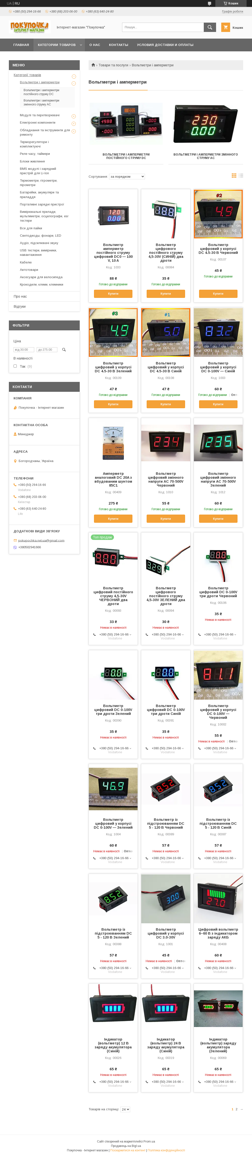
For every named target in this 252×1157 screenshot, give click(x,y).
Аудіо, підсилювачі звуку (39, 243)
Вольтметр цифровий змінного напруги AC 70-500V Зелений (218, 479)
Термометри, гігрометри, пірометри (38, 183)
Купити (113, 293)
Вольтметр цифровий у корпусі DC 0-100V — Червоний (218, 712)
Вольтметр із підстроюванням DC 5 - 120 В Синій (218, 823)
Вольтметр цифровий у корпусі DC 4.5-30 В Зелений (113, 367)
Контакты (118, 45)
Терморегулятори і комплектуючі (34, 144)
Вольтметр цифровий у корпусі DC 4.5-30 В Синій (166, 367)
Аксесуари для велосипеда (41, 277)
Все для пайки (31, 228)
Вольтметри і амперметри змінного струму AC (205, 156)
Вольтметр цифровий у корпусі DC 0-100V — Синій (218, 367)
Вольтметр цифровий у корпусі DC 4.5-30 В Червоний (218, 249)
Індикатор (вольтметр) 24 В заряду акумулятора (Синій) (165, 1045)
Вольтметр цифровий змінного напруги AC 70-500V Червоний (166, 479)
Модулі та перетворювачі (40, 115)
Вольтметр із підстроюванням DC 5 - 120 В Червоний (165, 823)
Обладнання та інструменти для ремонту (45, 132)
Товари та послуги (113, 65)
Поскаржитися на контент (127, 1150)
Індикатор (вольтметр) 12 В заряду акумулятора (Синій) (113, 1045)
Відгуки (20, 306)
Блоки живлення (32, 161)
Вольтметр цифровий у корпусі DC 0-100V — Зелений (113, 823)
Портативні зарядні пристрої (42, 204)
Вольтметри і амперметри (40, 82)
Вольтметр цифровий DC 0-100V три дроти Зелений (113, 710)
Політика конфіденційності (166, 1150)
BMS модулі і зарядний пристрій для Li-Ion (38, 171)
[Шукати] (210, 27)
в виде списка (241, 176)
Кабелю (26, 262)
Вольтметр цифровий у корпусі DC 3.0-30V (166, 933)
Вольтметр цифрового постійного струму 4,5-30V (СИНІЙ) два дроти (165, 252)
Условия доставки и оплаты (165, 45)
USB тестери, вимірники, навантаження (38, 252)
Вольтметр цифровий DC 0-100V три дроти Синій (166, 710)
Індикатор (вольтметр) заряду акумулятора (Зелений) (218, 1045)
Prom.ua (149, 1141)
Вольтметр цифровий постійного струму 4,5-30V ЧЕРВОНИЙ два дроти (113, 596)
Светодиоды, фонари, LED (40, 235)
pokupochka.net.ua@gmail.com (41, 540)
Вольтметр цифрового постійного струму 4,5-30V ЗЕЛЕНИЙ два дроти (165, 596)
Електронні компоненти (37, 122)
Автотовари (29, 270)
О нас (94, 45)
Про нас (20, 296)
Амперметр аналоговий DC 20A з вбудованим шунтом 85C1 (113, 479)
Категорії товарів (27, 75)
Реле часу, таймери (35, 154)
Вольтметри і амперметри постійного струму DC (126, 156)
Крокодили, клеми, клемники (41, 284)
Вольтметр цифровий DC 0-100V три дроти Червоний (218, 592)
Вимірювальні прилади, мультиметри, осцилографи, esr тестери (44, 216)
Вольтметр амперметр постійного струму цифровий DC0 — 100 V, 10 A (113, 252)
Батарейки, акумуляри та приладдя (39, 194)
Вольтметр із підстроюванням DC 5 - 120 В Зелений (113, 933)
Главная (21, 45)
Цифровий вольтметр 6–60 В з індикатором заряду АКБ (218, 933)
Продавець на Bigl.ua (126, 1146)
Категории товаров (57, 45)
